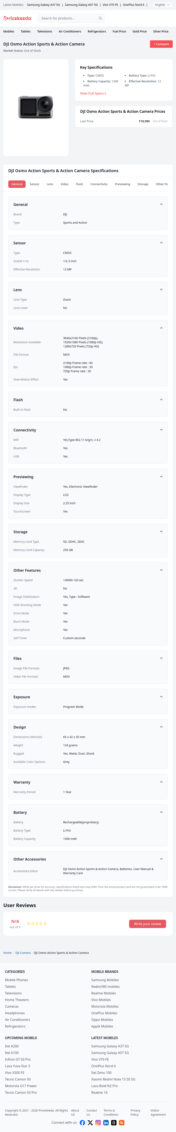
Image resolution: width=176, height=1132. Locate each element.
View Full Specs (93, 93)
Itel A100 (12, 1052)
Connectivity (99, 184)
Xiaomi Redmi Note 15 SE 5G (113, 1079)
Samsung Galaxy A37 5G (43, 5)
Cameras (12, 1006)
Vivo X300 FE (14, 1072)
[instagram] (98, 1122)
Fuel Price (119, 31)
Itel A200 (12, 1046)
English (162, 5)
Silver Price (160, 31)
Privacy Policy (135, 1112)
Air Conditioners (70, 31)
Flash (79, 184)
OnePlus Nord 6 (133, 5)
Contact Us (92, 1112)
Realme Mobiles (103, 993)
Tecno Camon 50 (18, 1079)
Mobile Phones (16, 980)
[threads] (114, 1122)
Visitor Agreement (158, 1112)
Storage (143, 184)
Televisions (44, 31)
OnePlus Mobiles (104, 1013)
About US (75, 1112)
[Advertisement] (142, 18)
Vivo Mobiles (101, 1000)
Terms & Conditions (111, 1112)
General (17, 184)
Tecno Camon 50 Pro (21, 1092)
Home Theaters (17, 1000)
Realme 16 (99, 1092)
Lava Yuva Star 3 (17, 1066)
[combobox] (71, 18)
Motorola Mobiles (105, 1006)
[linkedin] (106, 1122)
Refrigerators (97, 31)
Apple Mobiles (102, 1026)
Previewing (122, 184)
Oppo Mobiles (102, 1019)
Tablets (26, 31)
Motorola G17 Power (21, 1086)
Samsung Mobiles (105, 980)
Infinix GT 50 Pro (18, 1059)
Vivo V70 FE (110, 5)
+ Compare (161, 44)
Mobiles (8, 31)
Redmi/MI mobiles (105, 986)
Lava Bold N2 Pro (104, 1086)
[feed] (121, 1122)
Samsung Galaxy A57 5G (81, 5)
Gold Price (140, 31)
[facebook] (82, 1122)
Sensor (34, 184)
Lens (50, 184)
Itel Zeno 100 (101, 1072)
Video (64, 184)
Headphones (15, 1013)
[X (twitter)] (90, 1122)
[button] (88, 204)
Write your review (147, 924)
